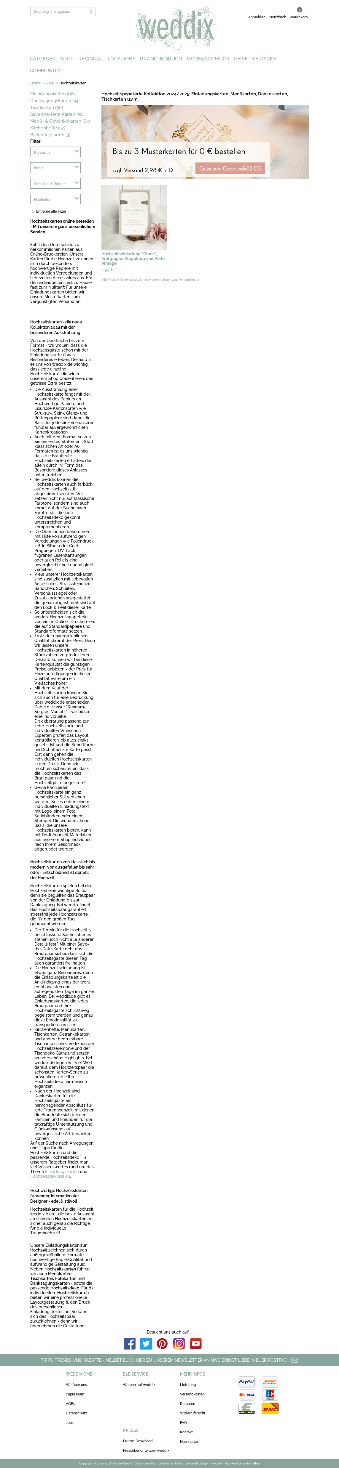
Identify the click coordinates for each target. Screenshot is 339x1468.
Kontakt (186, 1432)
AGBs (70, 1404)
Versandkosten (192, 1394)
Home (35, 83)
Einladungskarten (62, 1171)
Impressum (75, 1394)
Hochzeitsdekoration (50, 1176)
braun (39, 168)
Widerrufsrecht (192, 1413)
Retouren (187, 1404)
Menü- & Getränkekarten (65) (60, 121)
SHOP (67, 59)
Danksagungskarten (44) (54, 100)
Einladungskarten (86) (52, 94)
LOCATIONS (122, 59)
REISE (241, 59)
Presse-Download (138, 1441)
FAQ (183, 1423)
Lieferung (188, 1385)
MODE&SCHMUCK (208, 59)
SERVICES (264, 59)
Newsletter (189, 1442)
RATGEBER (43, 59)
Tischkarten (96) (46, 107)
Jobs (70, 1423)
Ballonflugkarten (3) (50, 134)
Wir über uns (76, 1385)
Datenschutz (76, 1413)
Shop (50, 83)
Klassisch (42, 152)
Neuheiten (42, 200)
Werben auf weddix (139, 1385)
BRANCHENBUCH (161, 59)
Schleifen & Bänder (50, 184)
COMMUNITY (45, 70)
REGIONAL (90, 59)
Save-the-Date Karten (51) (56, 114)
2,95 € (108, 269)
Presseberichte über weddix (146, 1450)
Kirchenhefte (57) (47, 128)
